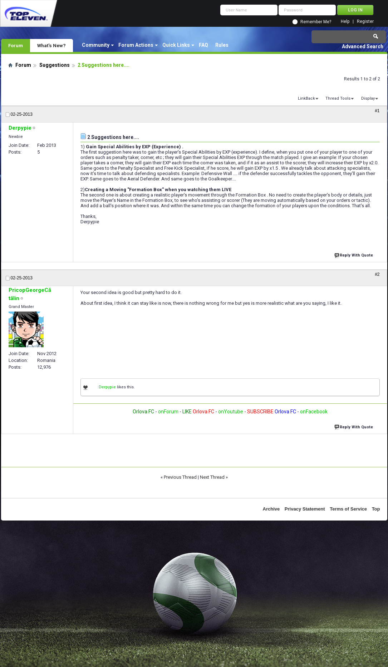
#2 (377, 274)
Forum (15, 45)
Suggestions (54, 65)
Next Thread (212, 477)
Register (365, 22)
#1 (377, 110)
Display (368, 98)
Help (345, 22)
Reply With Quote (354, 255)
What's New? (51, 45)
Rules (222, 45)
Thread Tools (337, 98)
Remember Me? (315, 21)
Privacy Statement (305, 509)
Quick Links (176, 45)
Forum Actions (135, 45)
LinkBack (306, 98)
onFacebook (314, 411)
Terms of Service (348, 509)
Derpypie (107, 387)
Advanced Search (362, 46)
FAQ (203, 45)
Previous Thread (180, 477)
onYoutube (230, 411)
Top (376, 509)
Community (95, 45)
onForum (168, 411)
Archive (271, 509)
